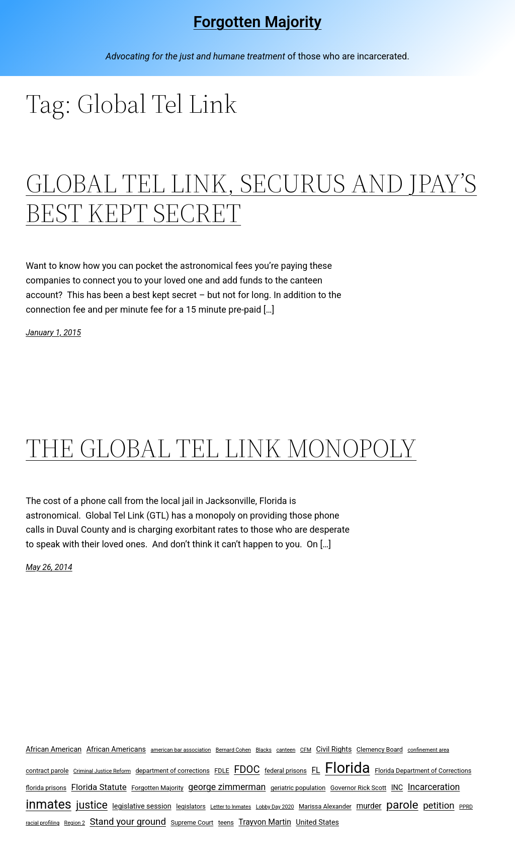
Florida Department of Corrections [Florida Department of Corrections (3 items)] (423, 770)
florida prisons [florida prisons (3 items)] (46, 788)
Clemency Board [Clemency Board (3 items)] (380, 749)
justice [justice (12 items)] (92, 805)
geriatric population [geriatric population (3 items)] (298, 788)
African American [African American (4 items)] (53, 749)
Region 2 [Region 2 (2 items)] (74, 823)
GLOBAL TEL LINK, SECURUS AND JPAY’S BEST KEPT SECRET (251, 198)
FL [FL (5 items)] (315, 770)
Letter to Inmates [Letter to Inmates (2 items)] (230, 807)
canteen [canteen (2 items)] (285, 750)
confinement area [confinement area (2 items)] (428, 750)
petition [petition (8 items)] (439, 805)
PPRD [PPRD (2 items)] (466, 807)
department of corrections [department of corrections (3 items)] (172, 770)
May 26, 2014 (49, 567)
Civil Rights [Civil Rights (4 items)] (334, 749)
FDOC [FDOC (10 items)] (247, 769)
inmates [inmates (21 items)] (48, 804)
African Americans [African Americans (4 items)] (116, 749)
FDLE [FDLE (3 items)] (221, 770)
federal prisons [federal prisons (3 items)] (286, 770)
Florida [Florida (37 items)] (347, 767)
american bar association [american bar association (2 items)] (181, 750)
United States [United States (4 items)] (317, 822)
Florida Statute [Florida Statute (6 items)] (99, 787)
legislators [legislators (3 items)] (191, 806)
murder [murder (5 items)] (368, 806)
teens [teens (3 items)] (226, 822)
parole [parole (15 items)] (402, 805)
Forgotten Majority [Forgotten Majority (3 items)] (157, 788)
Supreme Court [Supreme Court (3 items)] (191, 822)
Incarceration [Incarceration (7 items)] (434, 786)
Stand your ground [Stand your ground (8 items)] (127, 821)
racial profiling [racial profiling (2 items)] (42, 823)
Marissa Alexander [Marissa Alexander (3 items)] (325, 806)
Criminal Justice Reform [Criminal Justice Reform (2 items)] (102, 771)
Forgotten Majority (258, 22)
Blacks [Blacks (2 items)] (263, 750)
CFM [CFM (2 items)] (305, 750)
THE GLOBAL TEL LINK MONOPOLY (221, 448)
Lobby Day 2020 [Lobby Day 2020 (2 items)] (275, 807)
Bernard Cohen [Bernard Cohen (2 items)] (233, 750)
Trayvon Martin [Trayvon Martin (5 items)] (264, 822)
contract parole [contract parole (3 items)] (47, 770)
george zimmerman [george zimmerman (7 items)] (227, 786)
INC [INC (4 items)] (397, 787)
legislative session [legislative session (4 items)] (141, 806)
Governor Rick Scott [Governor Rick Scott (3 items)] (358, 788)
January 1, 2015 (53, 332)
